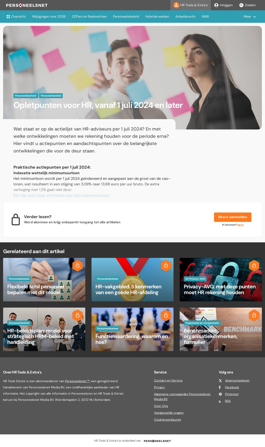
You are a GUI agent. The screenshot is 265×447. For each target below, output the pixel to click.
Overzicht (16, 16)
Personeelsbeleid (126, 16)
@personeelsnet (237, 380)
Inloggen (223, 5)
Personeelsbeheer (25, 95)
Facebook (232, 387)
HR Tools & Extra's (190, 5)
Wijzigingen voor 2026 (49, 16)
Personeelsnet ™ (77, 381)
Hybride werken (157, 16)
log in (240, 224)
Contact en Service (168, 380)
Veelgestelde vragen (169, 413)
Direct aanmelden (232, 217)
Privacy (159, 387)
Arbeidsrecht (185, 16)
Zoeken (247, 5)
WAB (205, 16)
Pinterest (232, 394)
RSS (228, 401)
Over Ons (161, 406)
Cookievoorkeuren (167, 420)
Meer (247, 16)
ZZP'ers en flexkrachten (89, 16)
